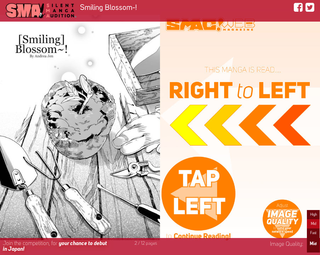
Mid (313, 224)
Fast (313, 233)
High (313, 214)
